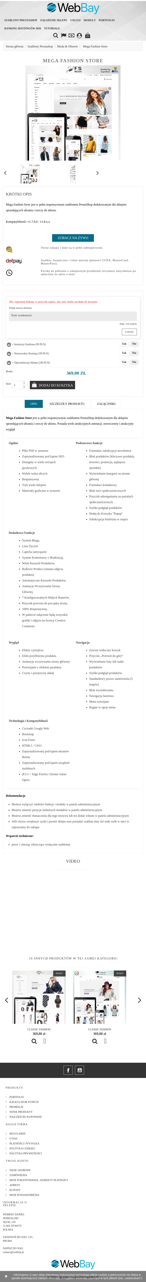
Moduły (90, 20)
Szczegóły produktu (67, 403)
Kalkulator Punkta (24, 1101)
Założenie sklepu (53, 20)
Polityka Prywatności (26, 1153)
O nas (13, 1138)
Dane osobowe (20, 1169)
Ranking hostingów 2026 (22, 28)
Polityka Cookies (22, 1148)
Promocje (16, 1106)
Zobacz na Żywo (73, 238)
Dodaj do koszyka (55, 385)
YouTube (79, 1069)
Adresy (15, 1184)
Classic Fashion (39, 1029)
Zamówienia (18, 1174)
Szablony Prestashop (20, 20)
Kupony (15, 1189)
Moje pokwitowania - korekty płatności (39, 1179)
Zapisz (130, 331)
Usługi (75, 20)
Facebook (68, 1069)
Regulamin (17, 1133)
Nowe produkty (21, 1111)
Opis (33, 403)
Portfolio (107, 20)
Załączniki (106, 403)
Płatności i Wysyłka (24, 1143)
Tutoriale (52, 28)
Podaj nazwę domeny (20, 308)
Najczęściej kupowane (26, 1116)
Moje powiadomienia (24, 1194)
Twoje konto (17, 1160)
